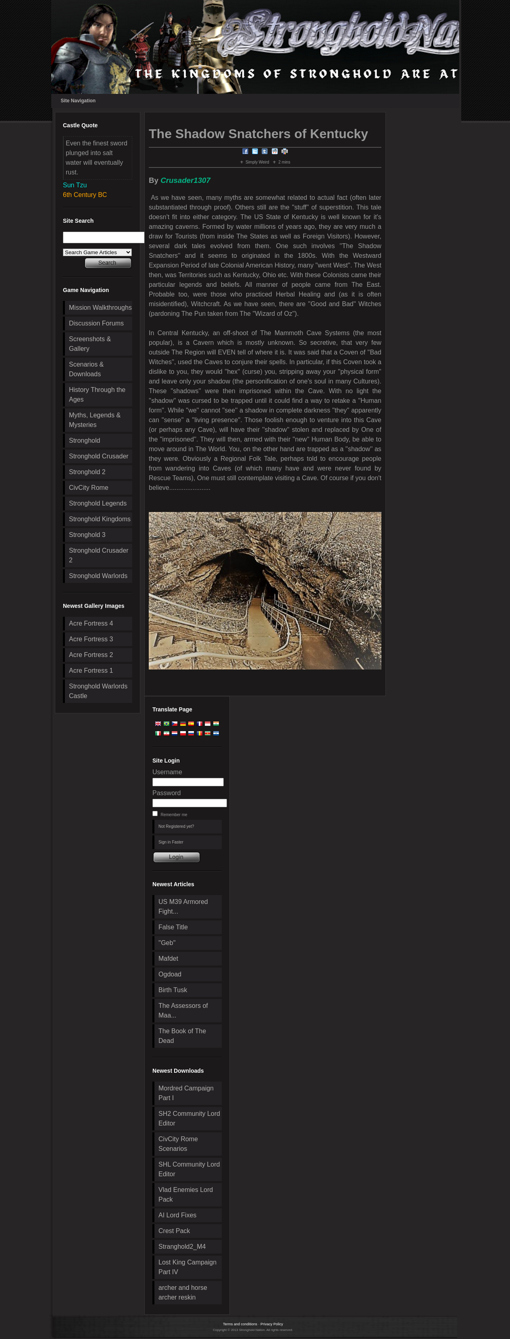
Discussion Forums (96, 323)
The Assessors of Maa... (183, 1010)
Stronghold (84, 440)
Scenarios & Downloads (86, 369)
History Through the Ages (97, 394)
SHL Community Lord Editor (189, 1169)
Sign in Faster (170, 842)
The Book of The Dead (182, 1036)
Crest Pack (174, 1230)
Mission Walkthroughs (100, 307)
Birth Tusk (172, 990)
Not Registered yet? (176, 826)
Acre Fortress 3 (91, 639)
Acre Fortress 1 (91, 670)
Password (166, 793)
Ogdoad (169, 974)
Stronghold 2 (87, 471)
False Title (173, 927)
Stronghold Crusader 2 (99, 555)
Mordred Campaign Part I (186, 1093)
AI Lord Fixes (177, 1215)
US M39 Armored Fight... (183, 906)
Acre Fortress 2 (91, 654)
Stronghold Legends (98, 503)
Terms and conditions (240, 1324)
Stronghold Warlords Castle (98, 691)
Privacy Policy (271, 1324)
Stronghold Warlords (98, 575)
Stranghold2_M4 (182, 1246)
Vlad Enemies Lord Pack (185, 1194)
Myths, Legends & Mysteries (95, 420)
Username (167, 772)
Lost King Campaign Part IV (187, 1267)
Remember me (173, 815)
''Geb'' (166, 942)
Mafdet (168, 958)
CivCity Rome (88, 487)
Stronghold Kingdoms (100, 519)
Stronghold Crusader (99, 456)
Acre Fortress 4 (91, 623)
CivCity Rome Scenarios (178, 1144)
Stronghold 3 (87, 534)
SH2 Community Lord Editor (189, 1118)
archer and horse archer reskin (182, 1292)
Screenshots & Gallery (90, 344)
